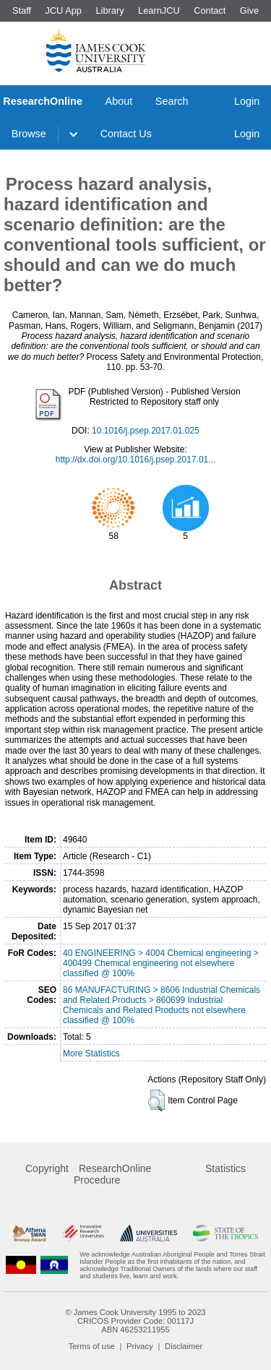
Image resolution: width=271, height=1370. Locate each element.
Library (109, 10)
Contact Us (126, 133)
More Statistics (91, 1053)
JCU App (63, 10)
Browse (29, 133)
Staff (21, 10)
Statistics (225, 1168)
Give (249, 10)
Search (172, 101)
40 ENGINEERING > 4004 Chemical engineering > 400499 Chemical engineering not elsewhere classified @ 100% (161, 963)
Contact (209, 10)
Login (246, 101)
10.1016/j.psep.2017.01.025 (145, 431)
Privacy (139, 1346)
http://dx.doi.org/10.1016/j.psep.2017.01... (136, 459)
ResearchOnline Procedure (112, 1174)
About (119, 101)
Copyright (47, 1168)
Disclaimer (183, 1346)
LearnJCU (159, 10)
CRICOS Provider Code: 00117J (135, 1321)
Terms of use (92, 1346)
